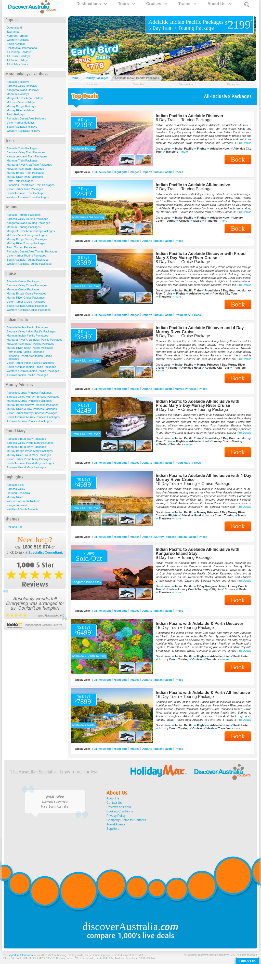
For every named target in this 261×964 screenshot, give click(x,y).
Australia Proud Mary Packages (26, 467)
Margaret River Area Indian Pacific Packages (34, 339)
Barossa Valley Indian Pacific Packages (31, 331)
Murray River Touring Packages (26, 243)
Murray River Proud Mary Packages (29, 455)
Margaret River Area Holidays (25, 98)
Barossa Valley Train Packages (26, 152)
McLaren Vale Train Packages (25, 168)
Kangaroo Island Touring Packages (28, 222)
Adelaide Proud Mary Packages (26, 438)
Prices (179, 171)
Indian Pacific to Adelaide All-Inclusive (193, 185)
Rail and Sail (14, 526)
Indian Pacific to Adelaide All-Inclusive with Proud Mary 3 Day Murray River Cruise (197, 403)
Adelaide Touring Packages (24, 214)
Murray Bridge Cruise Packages (26, 293)
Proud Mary (182, 314)
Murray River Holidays (20, 110)
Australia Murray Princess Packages (29, 421)
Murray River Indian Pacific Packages (30, 347)
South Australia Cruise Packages (27, 305)
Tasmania (13, 31)
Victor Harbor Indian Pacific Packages (30, 362)
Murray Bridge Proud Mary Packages (30, 450)
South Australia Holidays (22, 126)
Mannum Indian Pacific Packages (27, 335)
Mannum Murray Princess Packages (29, 400)
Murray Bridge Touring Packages (27, 239)
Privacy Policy (116, 816)
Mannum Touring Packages (24, 227)
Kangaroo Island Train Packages (27, 156)
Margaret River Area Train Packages (29, 164)
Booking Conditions (120, 811)
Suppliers (113, 829)
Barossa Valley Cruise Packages (27, 285)
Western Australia (18, 39)
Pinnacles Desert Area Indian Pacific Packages (29, 357)
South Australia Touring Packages (27, 259)
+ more (183, 151)
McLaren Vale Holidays (21, 102)
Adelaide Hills (15, 484)
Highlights (120, 171)
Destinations (91, 4)
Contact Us (114, 803)
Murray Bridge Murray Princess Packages (32, 404)
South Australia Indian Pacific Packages (31, 366)
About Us (219, 4)
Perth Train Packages (20, 180)
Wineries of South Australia (23, 501)
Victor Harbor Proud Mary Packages (29, 459)
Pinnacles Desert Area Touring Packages (32, 251)
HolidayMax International (22, 47)
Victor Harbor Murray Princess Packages (32, 412)
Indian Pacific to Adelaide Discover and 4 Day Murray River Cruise (200, 330)
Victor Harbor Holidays (21, 122)
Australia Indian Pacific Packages (27, 375)
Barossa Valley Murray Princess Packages (33, 396)
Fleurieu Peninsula (18, 492)
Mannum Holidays (18, 94)
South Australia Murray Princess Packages (33, 417)
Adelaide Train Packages (22, 148)
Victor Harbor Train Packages (25, 189)
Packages (233, 84)
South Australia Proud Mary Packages (30, 463)
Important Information (21, 955)
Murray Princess (186, 388)
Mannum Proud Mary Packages (26, 446)
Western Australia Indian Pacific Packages (33, 370)
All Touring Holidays (19, 51)
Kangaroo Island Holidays (22, 89)
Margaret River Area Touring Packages (31, 231)
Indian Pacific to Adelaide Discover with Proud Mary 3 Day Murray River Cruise (200, 255)
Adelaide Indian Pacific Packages (27, 327)
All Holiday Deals (17, 64)
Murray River (15, 497)
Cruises (156, 4)
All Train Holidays (17, 60)
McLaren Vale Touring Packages (27, 235)
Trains (187, 4)
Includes (92, 84)
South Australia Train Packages (26, 193)
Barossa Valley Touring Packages (27, 218)
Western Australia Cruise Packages (28, 309)
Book (238, 159)
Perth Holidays (16, 114)
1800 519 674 (36, 547)
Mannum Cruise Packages (23, 289)
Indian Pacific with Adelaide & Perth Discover (199, 623)
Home (75, 77)
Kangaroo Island (17, 505)
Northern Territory (17, 35)
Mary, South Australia (54, 806)
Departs (147, 171)
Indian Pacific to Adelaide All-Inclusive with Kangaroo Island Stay (197, 551)
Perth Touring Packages (21, 247)
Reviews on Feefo (119, 807)
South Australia (16, 43)
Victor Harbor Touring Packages (26, 255)
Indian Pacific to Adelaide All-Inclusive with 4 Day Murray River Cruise (203, 477)
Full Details (244, 142)
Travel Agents (116, 824)
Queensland (14, 27)
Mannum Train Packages (22, 160)
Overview (139, 84)
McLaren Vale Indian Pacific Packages (30, 343)
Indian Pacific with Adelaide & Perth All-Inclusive (203, 692)
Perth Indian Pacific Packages (25, 351)
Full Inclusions (102, 171)
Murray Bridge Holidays (21, 106)
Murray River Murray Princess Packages (32, 408)
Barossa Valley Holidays (22, 85)
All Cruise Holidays (18, 56)
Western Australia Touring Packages (29, 263)
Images (134, 171)
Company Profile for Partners (126, 820)
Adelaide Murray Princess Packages (29, 392)
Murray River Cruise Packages (26, 297)
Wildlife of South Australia (22, 509)
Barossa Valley (16, 488)
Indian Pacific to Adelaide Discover (189, 116)
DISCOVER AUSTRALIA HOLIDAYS (24, 958)
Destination (186, 84)
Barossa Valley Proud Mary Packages (30, 442)
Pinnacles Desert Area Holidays (26, 118)
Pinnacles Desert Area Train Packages (31, 184)
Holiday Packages (97, 77)
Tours (126, 4)
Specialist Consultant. (45, 552)
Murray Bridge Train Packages (25, 172)
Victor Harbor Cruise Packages (26, 301)
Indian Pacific (163, 171)
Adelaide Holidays (18, 81)
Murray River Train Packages (25, 176)
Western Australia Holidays (23, 130)
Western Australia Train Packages (28, 197)
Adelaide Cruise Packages (23, 281)
